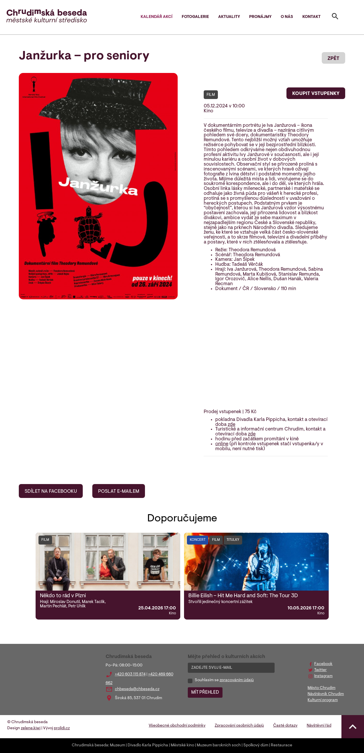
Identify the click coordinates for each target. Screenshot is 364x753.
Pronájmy (260, 17)
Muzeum (117, 745)
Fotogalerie (195, 17)
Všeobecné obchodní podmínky (177, 726)
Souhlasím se (224, 680)
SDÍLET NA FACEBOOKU (51, 491)
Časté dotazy (285, 726)
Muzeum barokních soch (219, 745)
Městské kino (182, 745)
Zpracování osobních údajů (239, 726)
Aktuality (229, 17)
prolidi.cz (62, 728)
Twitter (320, 670)
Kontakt (311, 17)
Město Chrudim (321, 688)
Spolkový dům (255, 745)
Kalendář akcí (156, 17)
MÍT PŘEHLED (205, 692)
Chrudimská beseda (90, 745)
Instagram (323, 676)
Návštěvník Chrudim (326, 694)
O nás (287, 17)
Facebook (323, 664)
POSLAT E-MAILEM (118, 491)
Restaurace (281, 745)
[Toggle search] (335, 17)
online (221, 444)
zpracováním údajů (237, 680)
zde (231, 424)
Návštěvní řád (319, 726)
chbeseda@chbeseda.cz (137, 689)
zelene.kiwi (31, 728)
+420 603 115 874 (130, 675)
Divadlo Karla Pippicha (148, 745)
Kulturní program (323, 700)
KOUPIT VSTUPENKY (315, 93)
